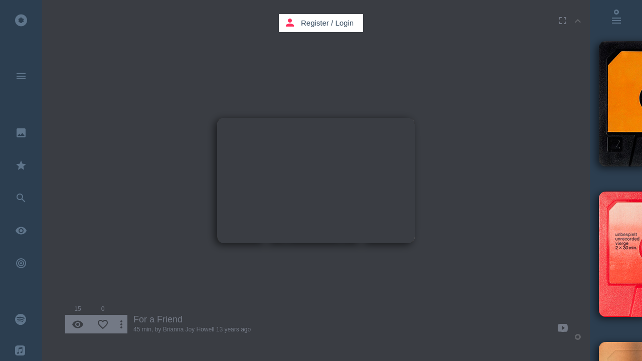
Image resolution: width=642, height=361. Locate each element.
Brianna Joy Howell (189, 329)
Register (315, 23)
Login (344, 23)
